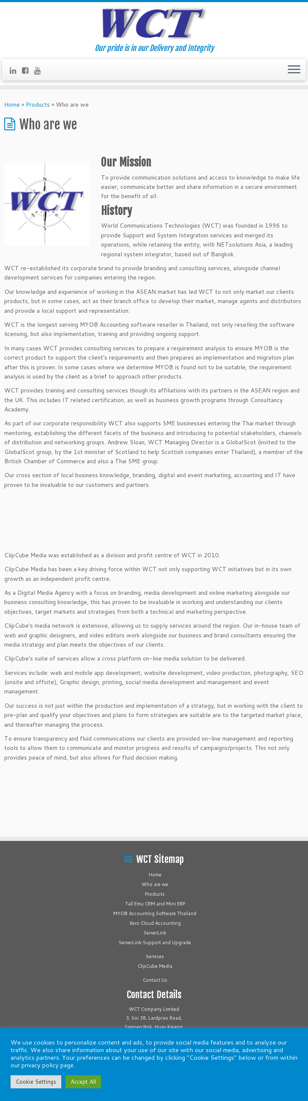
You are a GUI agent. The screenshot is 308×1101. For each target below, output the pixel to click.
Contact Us (155, 980)
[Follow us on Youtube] (40, 70)
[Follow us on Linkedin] (16, 70)
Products (38, 104)
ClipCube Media (155, 966)
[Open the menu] (294, 70)
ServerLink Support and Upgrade (155, 942)
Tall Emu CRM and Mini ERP (155, 903)
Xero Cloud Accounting (155, 923)
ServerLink (155, 932)
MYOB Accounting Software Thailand (154, 913)
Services (155, 956)
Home (12, 104)
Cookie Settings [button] (36, 1081)
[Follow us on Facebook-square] (28, 70)
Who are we (155, 884)
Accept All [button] (83, 1081)
